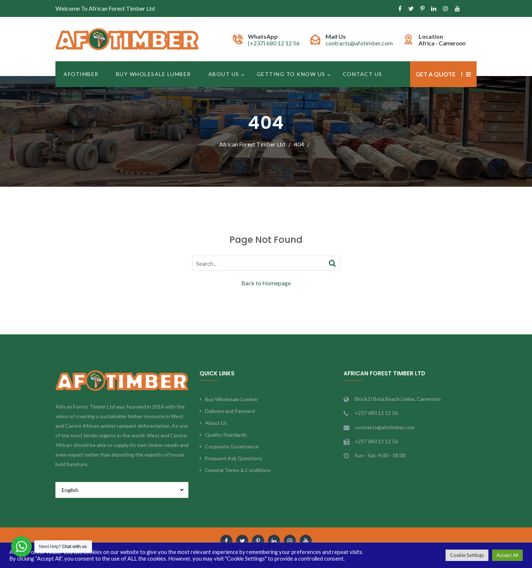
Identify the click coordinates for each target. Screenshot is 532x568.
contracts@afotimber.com (359, 43)
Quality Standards (226, 434)
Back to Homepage (266, 282)
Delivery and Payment (230, 411)
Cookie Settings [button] (467, 555)
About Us (223, 74)
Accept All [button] (507, 555)
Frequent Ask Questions (233, 458)
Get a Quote (436, 74)
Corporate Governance (232, 446)
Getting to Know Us (291, 74)
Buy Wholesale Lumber (153, 74)
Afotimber (81, 74)
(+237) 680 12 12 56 (274, 43)
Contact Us (362, 74)
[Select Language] (121, 490)
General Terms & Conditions (238, 470)
